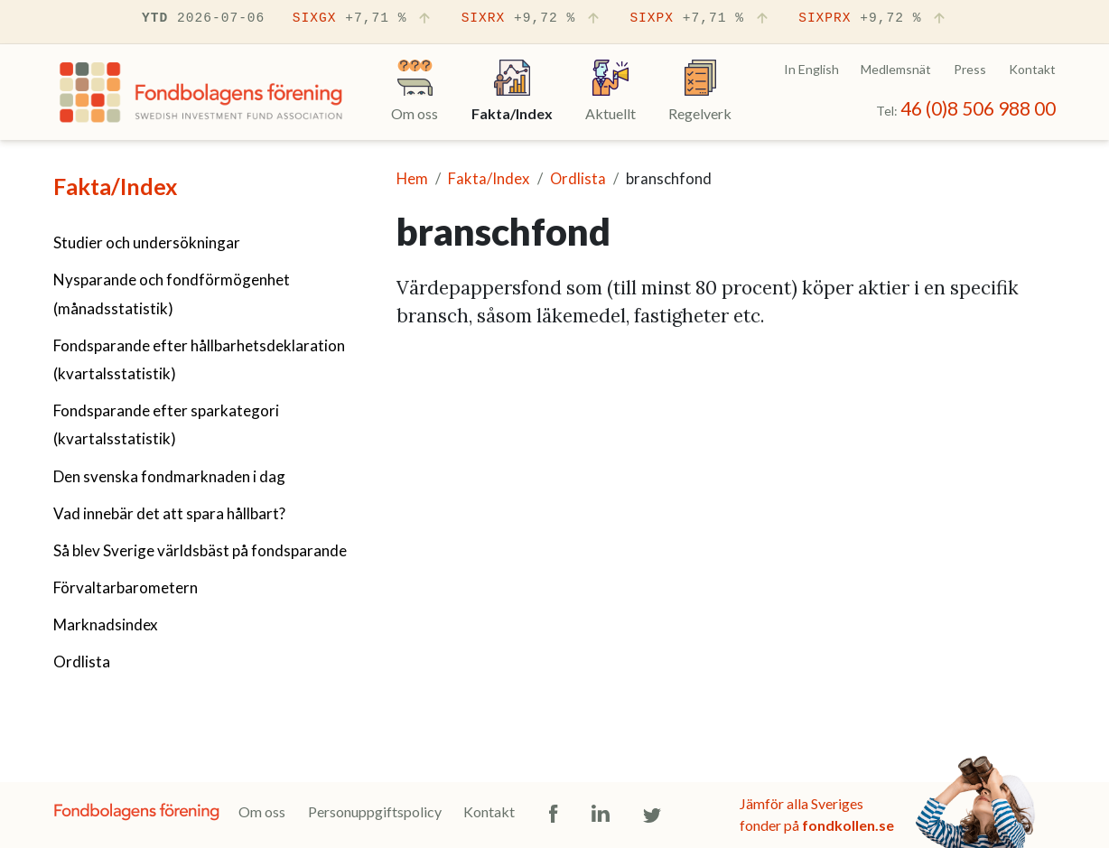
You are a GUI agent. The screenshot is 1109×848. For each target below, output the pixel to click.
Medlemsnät (896, 69)
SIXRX (531, 19)
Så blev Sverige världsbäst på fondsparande (200, 550)
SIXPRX (873, 19)
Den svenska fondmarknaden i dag (169, 476)
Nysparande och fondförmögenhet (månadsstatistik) (171, 293)
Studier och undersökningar (146, 242)
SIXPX (699, 19)
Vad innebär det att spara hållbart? (169, 513)
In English (811, 69)
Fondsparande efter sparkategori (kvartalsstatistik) (166, 424)
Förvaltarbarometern (125, 587)
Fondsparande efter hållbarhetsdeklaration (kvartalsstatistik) (199, 359)
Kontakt (1032, 69)
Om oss (261, 811)
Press (970, 69)
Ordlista (81, 661)
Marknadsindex (105, 624)
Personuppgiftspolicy (375, 811)
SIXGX (363, 19)
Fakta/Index (115, 186)
